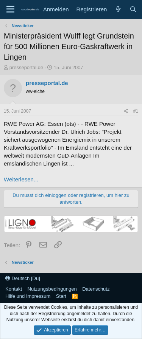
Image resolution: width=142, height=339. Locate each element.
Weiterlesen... (21, 179)
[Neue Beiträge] (118, 9)
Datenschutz (95, 289)
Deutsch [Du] (22, 278)
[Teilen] (126, 111)
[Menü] (10, 9)
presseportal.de (26, 67)
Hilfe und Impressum (27, 296)
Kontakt (13, 289)
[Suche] (133, 9)
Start (61, 296)
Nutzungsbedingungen (52, 289)
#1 (135, 111)
